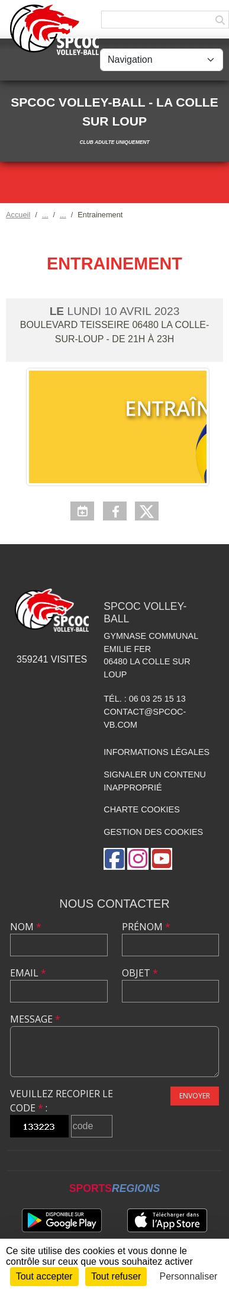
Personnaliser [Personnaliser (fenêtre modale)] (189, 1276)
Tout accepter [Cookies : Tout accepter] (44, 1276)
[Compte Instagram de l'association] (138, 859)
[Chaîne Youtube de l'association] (161, 859)
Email (28, 972)
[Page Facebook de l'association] (114, 859)
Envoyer (194, 1096)
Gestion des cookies (153, 832)
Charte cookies (141, 809)
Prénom (146, 926)
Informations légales (156, 752)
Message (35, 1019)
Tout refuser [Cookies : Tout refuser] (116, 1276)
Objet (140, 972)
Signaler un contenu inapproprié (155, 781)
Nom (25, 926)
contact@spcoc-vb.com (145, 718)
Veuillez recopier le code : (61, 1100)
